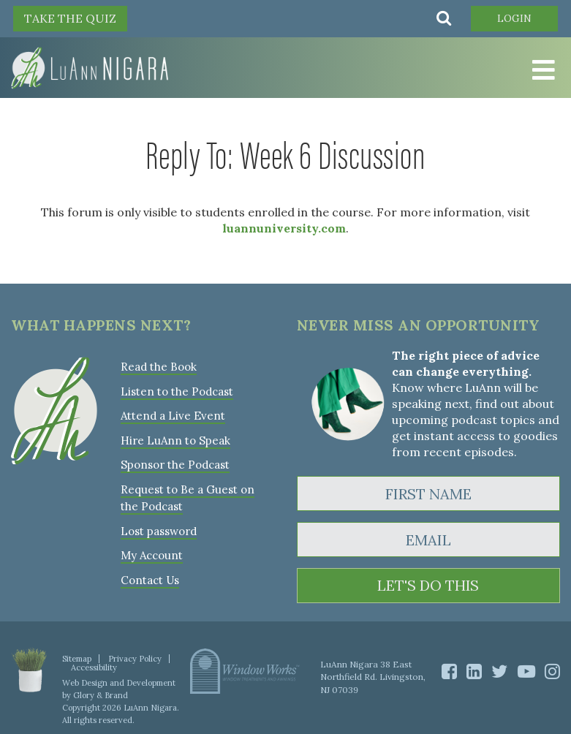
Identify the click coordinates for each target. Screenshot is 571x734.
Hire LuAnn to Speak (175, 439)
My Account (151, 552)
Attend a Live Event (173, 415)
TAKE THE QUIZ (70, 18)
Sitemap (76, 659)
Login (513, 18)
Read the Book (159, 367)
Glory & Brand (100, 695)
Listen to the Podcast (177, 391)
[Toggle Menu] (541, 71)
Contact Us (150, 576)
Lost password (159, 528)
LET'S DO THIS (428, 586)
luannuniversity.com (284, 228)
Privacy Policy (135, 659)
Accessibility (94, 667)
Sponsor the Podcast (175, 463)
